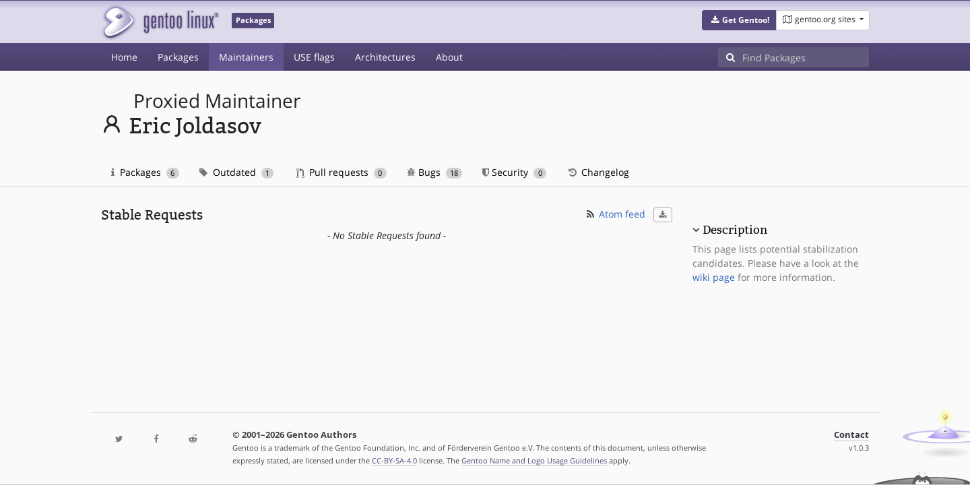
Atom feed (614, 213)
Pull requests (341, 172)
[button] (739, 20)
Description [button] (735, 229)
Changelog (598, 172)
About (449, 57)
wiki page (713, 277)
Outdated (236, 172)
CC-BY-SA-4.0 (394, 460)
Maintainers (246, 57)
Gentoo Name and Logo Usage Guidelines (534, 460)
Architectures (385, 57)
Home (124, 57)
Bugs (435, 172)
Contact (851, 435)
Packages (178, 57)
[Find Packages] (805, 57)
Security (514, 172)
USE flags (314, 57)
